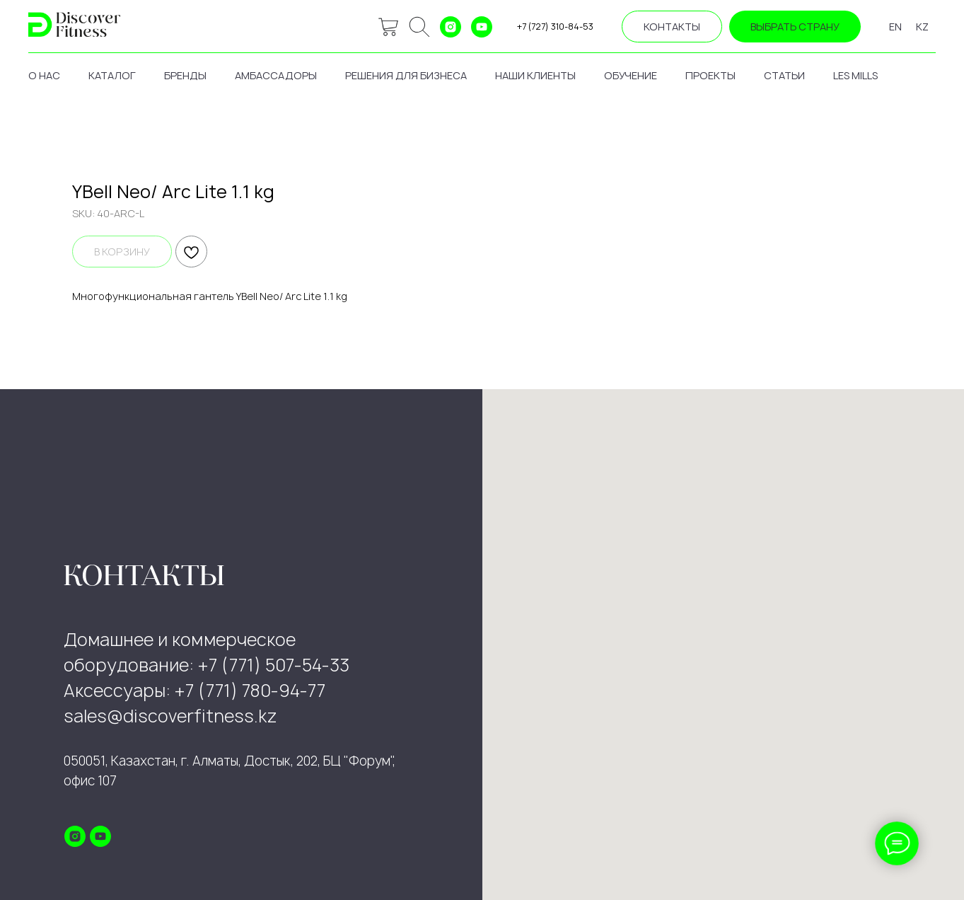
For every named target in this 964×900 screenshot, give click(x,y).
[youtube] (481, 27)
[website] (388, 27)
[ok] (419, 27)
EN (895, 26)
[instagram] (450, 27)
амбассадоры (276, 75)
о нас (44, 75)
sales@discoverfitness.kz (170, 716)
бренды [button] (185, 75)
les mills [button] (855, 75)
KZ (922, 26)
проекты (710, 75)
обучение (630, 75)
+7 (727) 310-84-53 (555, 27)
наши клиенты (535, 75)
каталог (112, 75)
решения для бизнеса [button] (406, 75)
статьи (784, 75)
